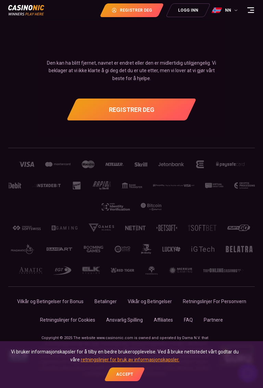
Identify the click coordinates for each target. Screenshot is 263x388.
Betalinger (106, 301)
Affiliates (163, 320)
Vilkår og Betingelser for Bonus (50, 301)
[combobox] (225, 10)
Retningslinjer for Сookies (67, 320)
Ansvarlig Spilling (124, 320)
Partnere (213, 320)
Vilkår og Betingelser (150, 301)
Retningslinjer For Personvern (214, 301)
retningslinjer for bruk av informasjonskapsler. (130, 359)
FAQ (188, 320)
